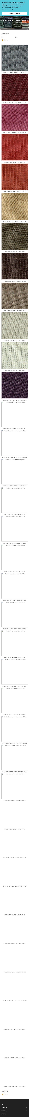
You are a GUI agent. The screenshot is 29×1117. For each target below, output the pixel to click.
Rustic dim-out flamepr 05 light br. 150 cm (14, 1000)
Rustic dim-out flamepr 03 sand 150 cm (14, 1057)
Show (2, 37)
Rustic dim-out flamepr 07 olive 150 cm (14, 943)
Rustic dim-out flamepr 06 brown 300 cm (14, 281)
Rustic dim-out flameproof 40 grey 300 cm (14, 73)
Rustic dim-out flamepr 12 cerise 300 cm (14, 132)
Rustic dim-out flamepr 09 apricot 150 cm (14, 886)
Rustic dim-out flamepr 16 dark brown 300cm (14, 457)
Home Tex (10, 22)
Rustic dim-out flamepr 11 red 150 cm (14, 829)
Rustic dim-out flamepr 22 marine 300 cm (14, 600)
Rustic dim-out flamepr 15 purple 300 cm (14, 428)
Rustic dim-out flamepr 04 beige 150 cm (14, 1029)
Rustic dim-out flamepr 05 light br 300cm (14, 311)
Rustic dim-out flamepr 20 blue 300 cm (14, 657)
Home (4, 22)
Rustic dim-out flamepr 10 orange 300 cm (14, 192)
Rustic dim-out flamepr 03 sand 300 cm (14, 370)
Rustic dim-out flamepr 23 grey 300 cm (14, 571)
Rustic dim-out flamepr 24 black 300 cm (14, 543)
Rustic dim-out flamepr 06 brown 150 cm (14, 972)
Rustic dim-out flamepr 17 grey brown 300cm (14, 743)
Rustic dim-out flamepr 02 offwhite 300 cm (14, 772)
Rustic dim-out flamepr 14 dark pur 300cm (14, 400)
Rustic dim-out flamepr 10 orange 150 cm (14, 857)
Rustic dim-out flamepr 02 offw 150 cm (14, 1086)
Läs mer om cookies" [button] (7, 9)
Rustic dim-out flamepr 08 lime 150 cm (14, 915)
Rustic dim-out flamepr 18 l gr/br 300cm (14, 714)
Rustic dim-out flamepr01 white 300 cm (15, 800)
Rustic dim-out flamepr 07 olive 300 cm (14, 251)
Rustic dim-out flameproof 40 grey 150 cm (14, 486)
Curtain (17, 22)
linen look (23, 22)
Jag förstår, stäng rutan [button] (14, 13)
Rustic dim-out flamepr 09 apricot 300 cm (14, 221)
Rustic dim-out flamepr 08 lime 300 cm (14, 514)
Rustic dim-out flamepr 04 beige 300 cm (14, 340)
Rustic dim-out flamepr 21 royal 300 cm (14, 629)
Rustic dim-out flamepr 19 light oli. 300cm (14, 686)
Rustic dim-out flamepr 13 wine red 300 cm (14, 102)
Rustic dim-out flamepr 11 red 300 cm (14, 162)
